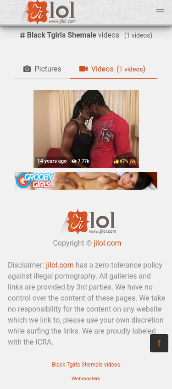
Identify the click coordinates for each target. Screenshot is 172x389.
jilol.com (107, 243)
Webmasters (86, 379)
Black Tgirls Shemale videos (86, 365)
